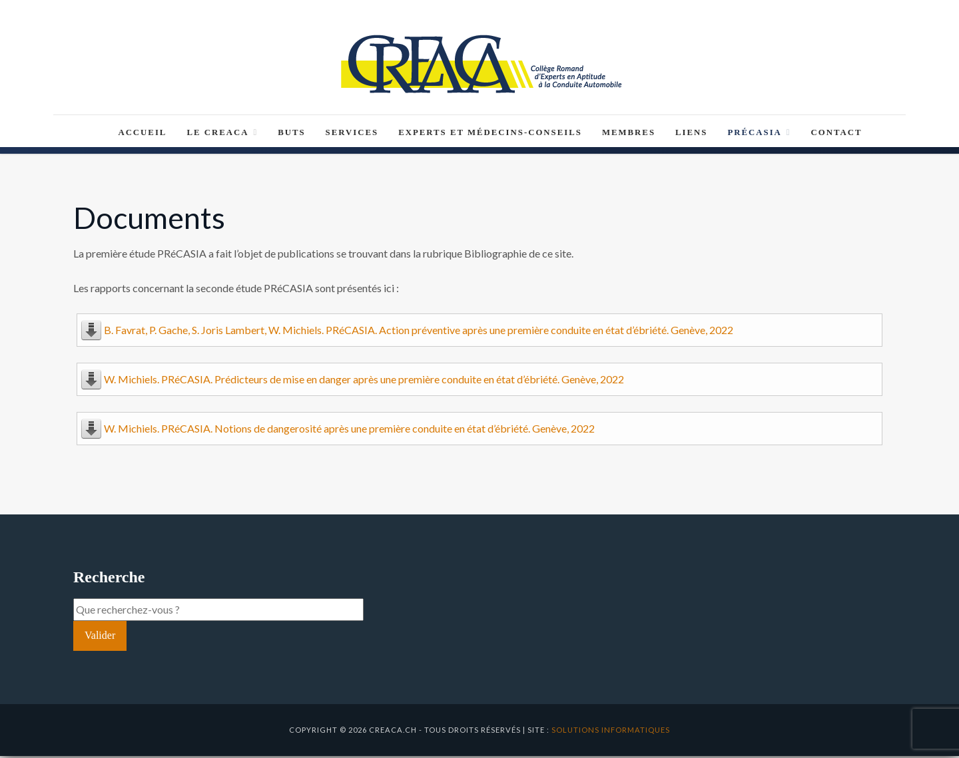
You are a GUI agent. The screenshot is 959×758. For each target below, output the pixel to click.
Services (352, 134)
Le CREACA (222, 134)
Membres (628, 134)
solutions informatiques (610, 731)
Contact (836, 134)
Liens (691, 134)
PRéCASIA (759, 134)
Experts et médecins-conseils (490, 134)
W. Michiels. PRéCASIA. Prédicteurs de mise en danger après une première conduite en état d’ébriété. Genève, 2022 (364, 381)
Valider (100, 637)
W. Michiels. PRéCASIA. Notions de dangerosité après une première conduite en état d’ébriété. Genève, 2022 (349, 430)
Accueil (142, 134)
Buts (291, 134)
